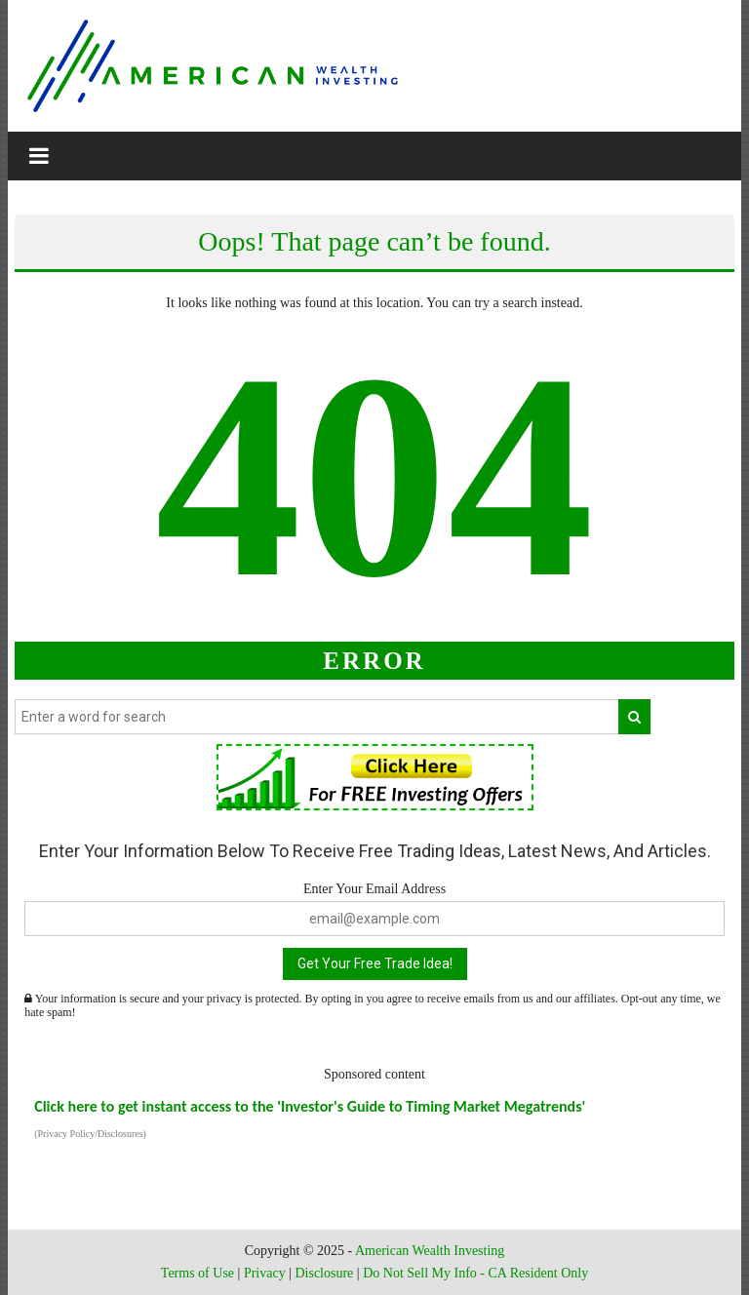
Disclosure (324, 1273)
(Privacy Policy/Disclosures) (90, 1133)
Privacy (265, 1273)
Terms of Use (197, 1273)
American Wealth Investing (429, 1250)
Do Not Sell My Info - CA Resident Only (475, 1273)
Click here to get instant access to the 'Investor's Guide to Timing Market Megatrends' (309, 1106)
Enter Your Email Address (374, 889)
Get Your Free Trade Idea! (375, 963)
